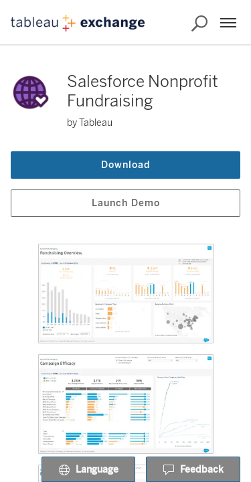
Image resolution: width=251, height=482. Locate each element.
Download (126, 165)
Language (88, 470)
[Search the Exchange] (199, 23)
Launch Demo (126, 203)
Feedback (193, 470)
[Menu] (228, 23)
